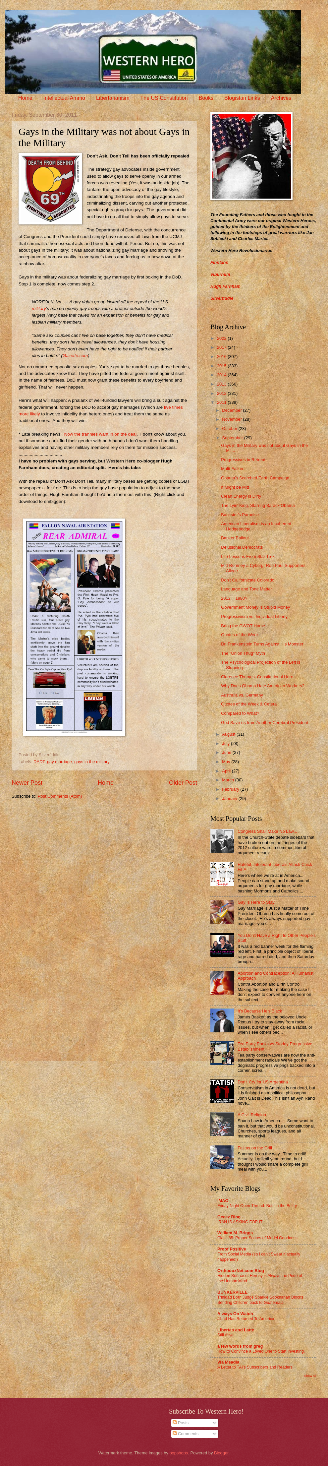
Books (206, 98)
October (230, 428)
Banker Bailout (235, 537)
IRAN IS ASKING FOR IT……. (244, 1222)
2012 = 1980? (234, 598)
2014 (222, 374)
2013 (222, 384)
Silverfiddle (221, 298)
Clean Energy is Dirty (241, 496)
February (231, 789)
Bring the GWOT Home (243, 625)
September (233, 437)
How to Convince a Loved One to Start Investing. (261, 1351)
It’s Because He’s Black (260, 1010)
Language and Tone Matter (246, 588)
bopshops (178, 1452)
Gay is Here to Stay (256, 902)
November (232, 419)
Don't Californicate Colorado (247, 580)
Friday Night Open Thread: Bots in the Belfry (257, 1205)
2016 (222, 356)
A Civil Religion (252, 1114)
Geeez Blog (229, 1216)
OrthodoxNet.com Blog (240, 1270)
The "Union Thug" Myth (243, 653)
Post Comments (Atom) (60, 796)
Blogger (221, 1452)
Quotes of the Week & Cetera (249, 704)
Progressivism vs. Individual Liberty (254, 616)
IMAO (223, 1200)
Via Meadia (228, 1362)
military (39, 308)
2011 (222, 402)
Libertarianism (112, 98)
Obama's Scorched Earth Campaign (255, 477)
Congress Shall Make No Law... (267, 831)
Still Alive (225, 1335)
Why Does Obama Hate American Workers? (262, 685)
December (232, 410)
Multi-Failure (233, 468)
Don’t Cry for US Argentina (263, 1081)
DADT (39, 761)
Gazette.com (75, 355)
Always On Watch (235, 1313)
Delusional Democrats (242, 547)
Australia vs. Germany (242, 695)
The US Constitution (164, 98)
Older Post (183, 782)
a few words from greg (240, 1346)
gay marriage (59, 761)
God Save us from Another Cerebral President (264, 722)
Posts (181, 1422)
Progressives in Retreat (243, 459)
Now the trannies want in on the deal (100, 434)
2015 (222, 365)
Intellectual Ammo (64, 98)
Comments (185, 1433)
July (226, 743)
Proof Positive (231, 1249)
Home (25, 98)
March (228, 779)
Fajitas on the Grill (255, 1147)
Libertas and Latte (235, 1329)
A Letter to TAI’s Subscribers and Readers (255, 1367)
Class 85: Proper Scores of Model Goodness (257, 1238)
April (227, 770)
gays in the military (92, 761)
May (226, 761)
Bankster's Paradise (240, 514)
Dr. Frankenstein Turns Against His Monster (262, 643)
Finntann (219, 262)
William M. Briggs (235, 1232)
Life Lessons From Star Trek (248, 556)
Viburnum (220, 274)
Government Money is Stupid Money (255, 607)
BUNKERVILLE (232, 1292)
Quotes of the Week (240, 634)
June (227, 752)
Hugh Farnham (225, 286)
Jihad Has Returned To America (245, 1318)
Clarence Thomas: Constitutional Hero (257, 676)
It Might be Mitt (235, 487)
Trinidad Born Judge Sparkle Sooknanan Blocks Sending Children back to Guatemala (260, 1300)
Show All (310, 1375)
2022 (222, 338)
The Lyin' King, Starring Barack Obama (258, 505)
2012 (222, 393)
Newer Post (27, 782)
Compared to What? (240, 713)
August (229, 734)
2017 (222, 347)
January (230, 798)
